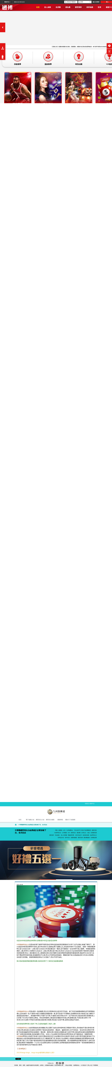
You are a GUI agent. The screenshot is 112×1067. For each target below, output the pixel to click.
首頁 (16, 825)
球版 (56, 830)
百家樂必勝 (94, 837)
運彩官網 (80, 837)
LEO (64, 830)
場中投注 (67, 837)
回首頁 (87, 803)
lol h (69, 832)
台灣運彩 (64, 832)
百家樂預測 (94, 832)
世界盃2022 (61, 837)
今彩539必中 (78, 835)
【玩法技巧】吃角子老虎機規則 (82, 830)
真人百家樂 (64, 835)
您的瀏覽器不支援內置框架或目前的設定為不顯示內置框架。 (56, 51)
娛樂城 (60, 830)
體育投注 (73, 832)
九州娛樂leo (69, 830)
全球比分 (83, 832)
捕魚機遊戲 (87, 837)
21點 (88, 832)
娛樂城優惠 (74, 837)
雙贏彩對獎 (71, 835)
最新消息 (94, 830)
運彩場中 (51, 835)
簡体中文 (92, 803)
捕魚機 (78, 832)
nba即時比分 (57, 832)
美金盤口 (57, 835)
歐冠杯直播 (86, 835)
